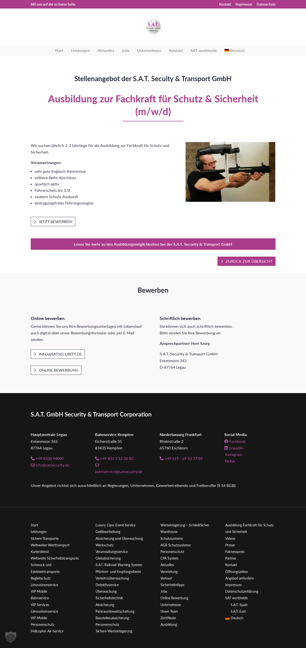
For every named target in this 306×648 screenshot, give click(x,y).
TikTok (229, 461)
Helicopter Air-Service (47, 631)
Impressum (244, 4)
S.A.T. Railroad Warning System (119, 565)
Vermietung (169, 572)
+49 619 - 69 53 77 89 (181, 458)
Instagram (233, 454)
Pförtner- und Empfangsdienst (118, 572)
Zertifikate (168, 618)
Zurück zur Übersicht (249, 261)
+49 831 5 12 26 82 (114, 458)
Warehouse (169, 532)
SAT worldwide (203, 50)
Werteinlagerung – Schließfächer (184, 525)
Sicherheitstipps (172, 585)
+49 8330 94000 (47, 458)
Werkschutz (104, 545)
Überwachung (106, 591)
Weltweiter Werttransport (50, 545)
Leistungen (80, 50)
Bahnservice (40, 598)
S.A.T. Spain (239, 605)
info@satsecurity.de (60, 354)
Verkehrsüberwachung (112, 578)
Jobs (125, 50)
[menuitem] (235, 50)
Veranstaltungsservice (112, 552)
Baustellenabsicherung (112, 618)
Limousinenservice (44, 585)
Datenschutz (266, 4)
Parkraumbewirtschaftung (115, 611)
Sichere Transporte (45, 538)
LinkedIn (233, 447)
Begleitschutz (40, 578)
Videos (230, 538)
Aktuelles (106, 50)
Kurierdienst (40, 552)
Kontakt (225, 4)
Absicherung (105, 605)
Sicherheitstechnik (109, 598)
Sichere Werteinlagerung (114, 631)
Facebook (235, 441)
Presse (230, 545)
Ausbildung (168, 624)
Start (59, 50)
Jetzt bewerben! (55, 221)
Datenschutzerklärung (241, 591)
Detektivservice (107, 585)
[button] (10, 637)
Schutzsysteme (171, 538)
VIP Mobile (39, 591)
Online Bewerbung (59, 370)
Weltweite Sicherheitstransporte (55, 558)
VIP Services (40, 605)
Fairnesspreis (234, 552)
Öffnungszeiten (236, 572)
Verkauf (166, 578)
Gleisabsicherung (108, 558)
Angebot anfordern (239, 578)
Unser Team (169, 611)
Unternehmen (149, 50)
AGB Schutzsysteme (175, 545)
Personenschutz (42, 624)
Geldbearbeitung (108, 532)
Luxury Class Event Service (116, 525)
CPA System (169, 558)
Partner (230, 558)
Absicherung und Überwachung (119, 538)
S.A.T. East (238, 611)
